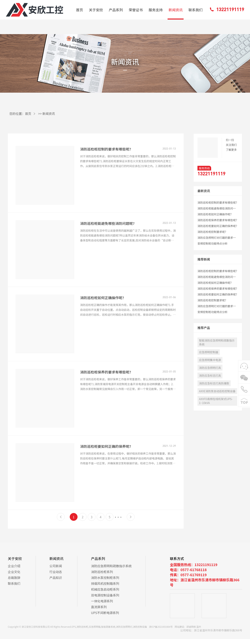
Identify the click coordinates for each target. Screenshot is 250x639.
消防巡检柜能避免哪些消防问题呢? (107, 235)
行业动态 (55, 571)
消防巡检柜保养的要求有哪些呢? (105, 384)
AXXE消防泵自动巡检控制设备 (217, 391)
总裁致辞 (14, 577)
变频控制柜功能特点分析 (212, 243)
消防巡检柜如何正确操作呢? (102, 310)
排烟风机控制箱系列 (105, 583)
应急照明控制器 (208, 352)
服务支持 (156, 9)
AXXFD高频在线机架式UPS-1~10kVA (216, 401)
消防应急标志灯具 (210, 375)
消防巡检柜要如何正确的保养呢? (105, 458)
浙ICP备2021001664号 (161, 626)
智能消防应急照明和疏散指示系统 (217, 342)
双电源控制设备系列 (105, 595)
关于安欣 (96, 9)
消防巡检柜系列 (102, 571)
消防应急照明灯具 (210, 368)
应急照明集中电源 (210, 360)
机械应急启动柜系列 (105, 589)
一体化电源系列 (102, 601)
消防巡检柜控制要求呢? (211, 232)
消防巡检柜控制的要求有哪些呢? (105, 161)
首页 (79, 9)
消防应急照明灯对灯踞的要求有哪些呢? (221, 238)
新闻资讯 (176, 9)
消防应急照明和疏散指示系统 (111, 566)
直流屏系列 (99, 606)
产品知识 (55, 577)
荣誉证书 (136, 9)
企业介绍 (14, 566)
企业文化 (14, 571)
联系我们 (195, 9)
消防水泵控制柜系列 (105, 577)
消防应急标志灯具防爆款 (214, 383)
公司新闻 (55, 566)
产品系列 (116, 9)
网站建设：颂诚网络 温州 (188, 626)
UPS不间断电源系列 (105, 612)
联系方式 (177, 558)
